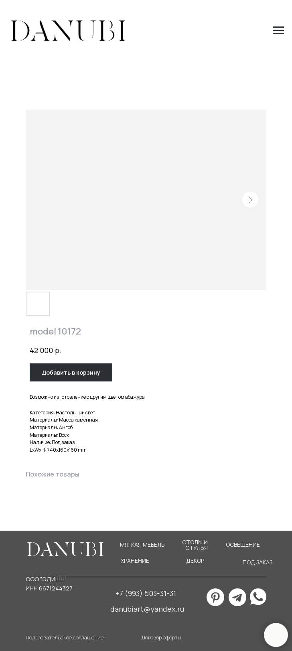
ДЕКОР (195, 560)
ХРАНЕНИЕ (135, 560)
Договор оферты (161, 637)
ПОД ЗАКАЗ (257, 562)
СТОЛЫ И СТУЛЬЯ (195, 545)
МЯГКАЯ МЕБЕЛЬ (142, 544)
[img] (258, 596)
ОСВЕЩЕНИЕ (243, 544)
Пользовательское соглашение (64, 637)
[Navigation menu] (278, 30)
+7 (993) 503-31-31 (146, 593)
